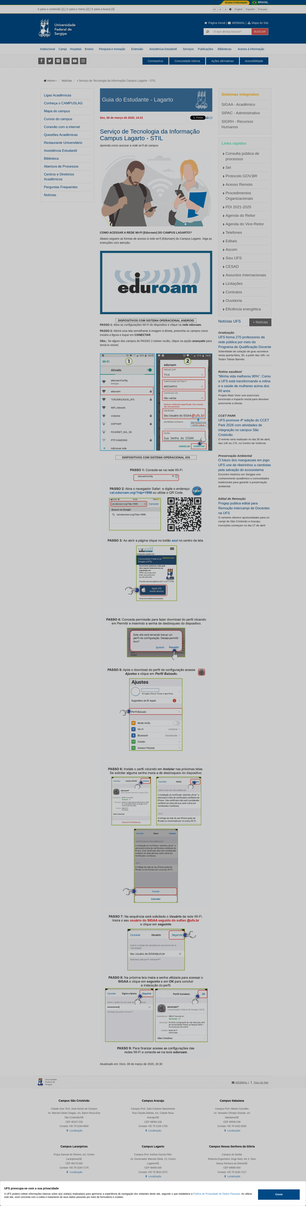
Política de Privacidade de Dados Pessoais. (217, 1193)
